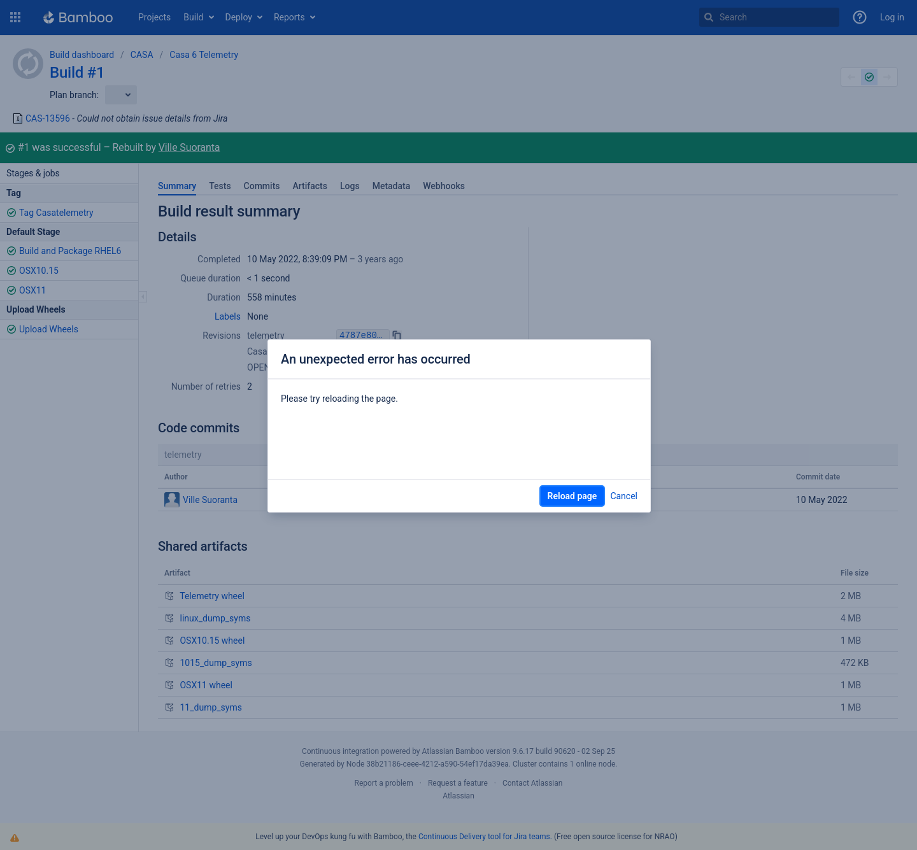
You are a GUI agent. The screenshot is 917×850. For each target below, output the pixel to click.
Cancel (623, 496)
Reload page (572, 496)
